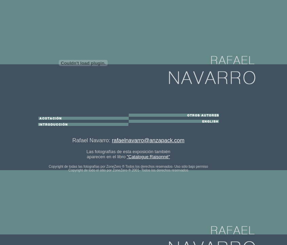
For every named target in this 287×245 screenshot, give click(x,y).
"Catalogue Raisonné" (148, 156)
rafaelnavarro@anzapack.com (148, 140)
